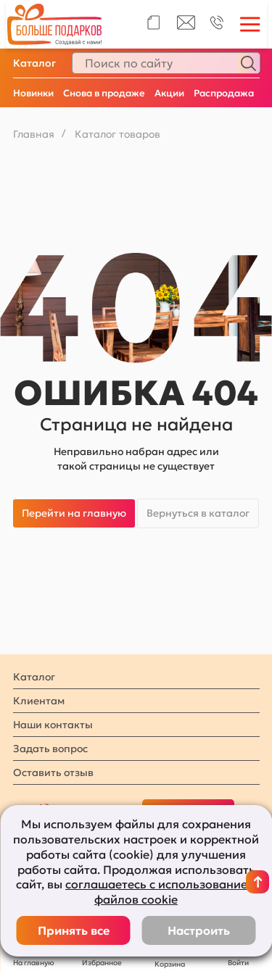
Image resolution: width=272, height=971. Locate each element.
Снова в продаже (104, 93)
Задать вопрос (50, 748)
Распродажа (224, 93)
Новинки (33, 93)
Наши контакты (53, 724)
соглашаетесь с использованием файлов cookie (160, 892)
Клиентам (39, 700)
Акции (169, 93)
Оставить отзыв (53, 772)
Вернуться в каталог (198, 513)
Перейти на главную (74, 513)
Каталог (34, 63)
